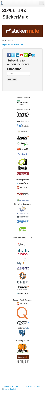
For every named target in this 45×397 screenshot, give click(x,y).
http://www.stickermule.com (12, 45)
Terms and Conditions (33, 387)
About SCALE (7, 387)
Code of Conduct (9, 389)
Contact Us (19, 387)
